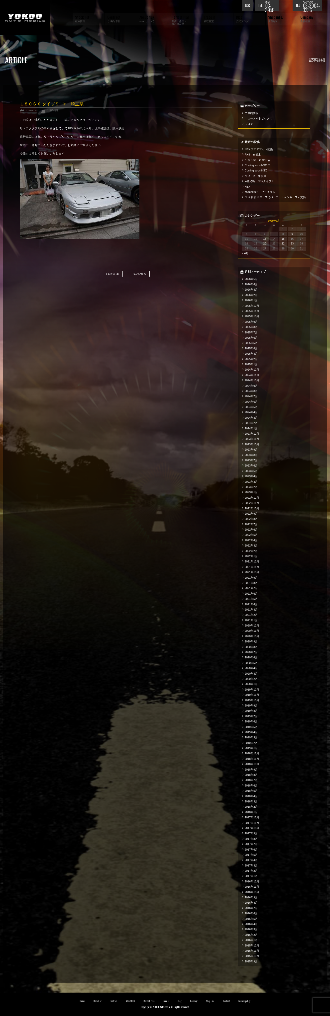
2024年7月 (251, 396)
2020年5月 (251, 662)
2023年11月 (252, 438)
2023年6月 (251, 465)
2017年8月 (251, 838)
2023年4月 (251, 476)
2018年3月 (251, 801)
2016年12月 (252, 881)
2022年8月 (251, 518)
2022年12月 (252, 497)
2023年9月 (251, 449)
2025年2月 (251, 359)
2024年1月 (251, 428)
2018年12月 (252, 753)
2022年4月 (251, 540)
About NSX (130, 1001)
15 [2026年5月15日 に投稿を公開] (283, 238)
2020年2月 (251, 678)
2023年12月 (252, 433)
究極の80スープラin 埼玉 (260, 191)
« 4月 (245, 253)
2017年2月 (251, 870)
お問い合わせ (248, 6)
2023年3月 (251, 481)
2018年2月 (251, 806)
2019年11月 (252, 694)
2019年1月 (251, 748)
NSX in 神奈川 (255, 175)
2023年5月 (251, 470)
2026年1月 (251, 300)
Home (82, 1001)
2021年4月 (251, 604)
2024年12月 (252, 369)
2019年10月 (252, 700)
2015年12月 (252, 945)
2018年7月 (251, 780)
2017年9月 (251, 833)
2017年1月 (251, 875)
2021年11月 (252, 566)
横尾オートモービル (25, 17)
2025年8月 (251, 326)
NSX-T (249, 186)
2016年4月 (251, 924)
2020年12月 (252, 625)
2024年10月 (252, 380)
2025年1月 (251, 364)
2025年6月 (251, 337)
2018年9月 (251, 769)
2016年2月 (251, 934)
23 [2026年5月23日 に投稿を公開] (292, 243)
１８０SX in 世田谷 (257, 159)
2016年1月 (251, 939)
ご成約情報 (52, 110)
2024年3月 (251, 417)
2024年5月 (251, 406)
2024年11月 (252, 375)
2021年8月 (251, 582)
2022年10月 (252, 508)
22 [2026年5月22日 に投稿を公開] (283, 243)
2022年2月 (251, 550)
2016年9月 (251, 897)
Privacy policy (244, 1001)
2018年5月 (251, 790)
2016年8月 (251, 902)
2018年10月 (252, 764)
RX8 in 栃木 (253, 154)
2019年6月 (251, 721)
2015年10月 (252, 955)
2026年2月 (251, 295)
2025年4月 (251, 348)
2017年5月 (251, 854)
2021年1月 (251, 620)
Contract (113, 1001)
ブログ (249, 123)
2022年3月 (251, 545)
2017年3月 (251, 865)
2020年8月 (251, 646)
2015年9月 (251, 961)
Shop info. (210, 1001)
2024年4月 (251, 412)
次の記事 (139, 274)
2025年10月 (252, 316)
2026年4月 (251, 284)
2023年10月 (252, 444)
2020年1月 (251, 684)
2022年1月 (251, 556)
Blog (180, 1001)
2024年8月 (251, 391)
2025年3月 (251, 353)
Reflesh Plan (148, 1001)
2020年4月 (251, 668)
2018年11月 (252, 758)
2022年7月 (251, 524)
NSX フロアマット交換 (259, 149)
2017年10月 (252, 828)
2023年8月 (251, 455)
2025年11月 (252, 311)
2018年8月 (251, 774)
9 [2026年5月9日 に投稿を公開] (292, 233)
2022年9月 (251, 513)
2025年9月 (251, 321)
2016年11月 (252, 886)
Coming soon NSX (256, 170)
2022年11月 (252, 502)
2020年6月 (251, 657)
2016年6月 (251, 913)
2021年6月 (251, 593)
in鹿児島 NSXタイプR (259, 181)
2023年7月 (251, 460)
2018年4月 (251, 796)
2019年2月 (251, 742)
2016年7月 (251, 908)
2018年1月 (251, 812)
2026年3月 (251, 289)
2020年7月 (251, 652)
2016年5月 (251, 918)
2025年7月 (251, 332)
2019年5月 (251, 726)
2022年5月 (251, 534)
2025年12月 (252, 305)
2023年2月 (251, 486)
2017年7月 (251, 844)
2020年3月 (251, 673)
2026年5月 (251, 279)
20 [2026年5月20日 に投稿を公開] (264, 243)
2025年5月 (251, 342)
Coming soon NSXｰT (257, 165)
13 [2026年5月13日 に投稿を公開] (264, 238)
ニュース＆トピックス (258, 118)
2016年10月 (252, 892)
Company (194, 1001)
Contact (226, 1001)
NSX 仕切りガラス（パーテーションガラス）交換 (275, 197)
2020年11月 (252, 630)
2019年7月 (251, 716)
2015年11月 (252, 950)
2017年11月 (252, 822)
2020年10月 (252, 636)
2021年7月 (251, 588)
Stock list (97, 1001)
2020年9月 (251, 641)
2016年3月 (251, 929)
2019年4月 (251, 732)
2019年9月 (251, 705)
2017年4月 (251, 860)
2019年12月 (252, 689)
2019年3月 (251, 737)
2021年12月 (252, 561)
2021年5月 (251, 598)
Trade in (166, 1001)
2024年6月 (251, 401)
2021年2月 (251, 614)
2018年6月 (251, 785)
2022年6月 (251, 529)
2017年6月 (251, 849)
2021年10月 (252, 572)
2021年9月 (251, 577)
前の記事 (112, 274)
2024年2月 (251, 422)
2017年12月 (252, 817)
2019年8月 (251, 710)
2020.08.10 (31, 110)
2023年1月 (251, 492)
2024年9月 (251, 385)
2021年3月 (251, 609)
